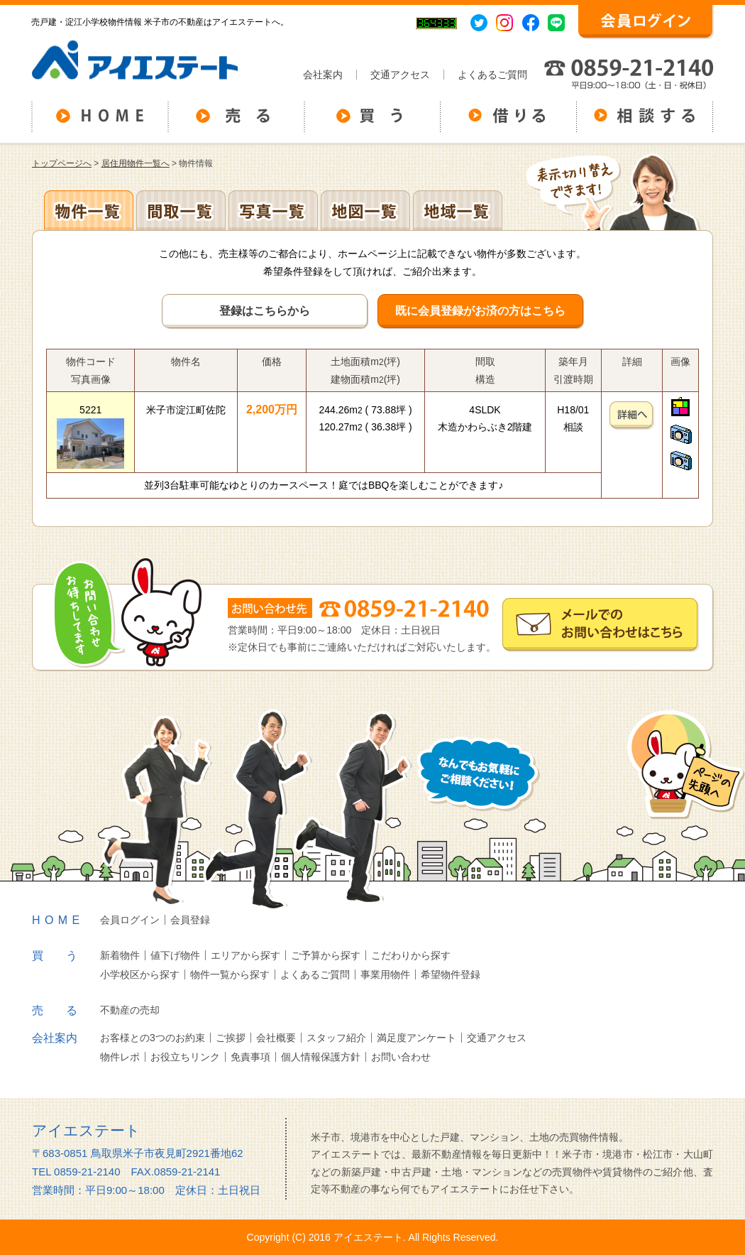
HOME (58, 920)
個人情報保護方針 (320, 1057)
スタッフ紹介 (336, 1037)
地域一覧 (457, 210)
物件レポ (120, 1057)
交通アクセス (400, 74)
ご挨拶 (230, 1037)
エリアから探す (245, 955)
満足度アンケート (416, 1037)
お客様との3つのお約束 (152, 1037)
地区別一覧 (88, 210)
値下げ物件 (175, 955)
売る (66, 1010)
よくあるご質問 (492, 74)
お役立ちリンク (185, 1057)
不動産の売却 (130, 1010)
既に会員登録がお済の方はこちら (480, 311)
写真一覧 (273, 210)
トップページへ (62, 163)
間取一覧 (181, 210)
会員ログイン (130, 919)
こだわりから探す (411, 955)
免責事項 (250, 1057)
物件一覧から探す (230, 974)
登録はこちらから (264, 311)
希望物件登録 (450, 974)
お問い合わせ (401, 1057)
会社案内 (323, 74)
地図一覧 (365, 210)
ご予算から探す (325, 955)
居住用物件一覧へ (135, 163)
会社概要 (276, 1037)
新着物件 (120, 955)
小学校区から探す (140, 974)
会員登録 (190, 919)
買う (66, 956)
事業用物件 (385, 974)
